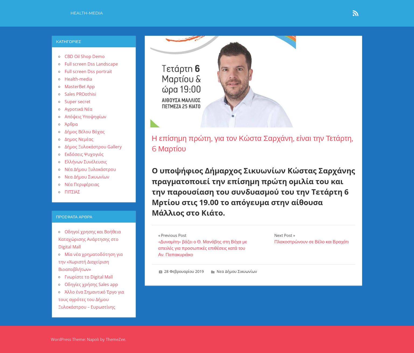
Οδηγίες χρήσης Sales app (91, 284)
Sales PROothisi (80, 94)
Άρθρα (71, 124)
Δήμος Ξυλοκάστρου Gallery (93, 147)
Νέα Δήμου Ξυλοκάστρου (90, 169)
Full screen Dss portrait (88, 71)
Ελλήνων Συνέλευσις (86, 162)
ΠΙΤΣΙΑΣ (72, 192)
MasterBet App (80, 87)
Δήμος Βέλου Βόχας (85, 132)
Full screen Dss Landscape (91, 64)
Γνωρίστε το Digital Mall (89, 277)
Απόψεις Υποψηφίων (85, 117)
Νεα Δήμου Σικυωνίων (237, 271)
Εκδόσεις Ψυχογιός (84, 154)
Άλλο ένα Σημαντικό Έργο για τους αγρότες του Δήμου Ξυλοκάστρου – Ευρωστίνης (91, 299)
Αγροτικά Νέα (78, 109)
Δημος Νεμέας (79, 139)
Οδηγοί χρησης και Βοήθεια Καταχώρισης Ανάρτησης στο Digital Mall (89, 239)
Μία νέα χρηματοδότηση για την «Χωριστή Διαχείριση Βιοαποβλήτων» (90, 261)
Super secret (77, 102)
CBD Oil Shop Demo (85, 56)
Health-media (87, 13)
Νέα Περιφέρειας (82, 184)
